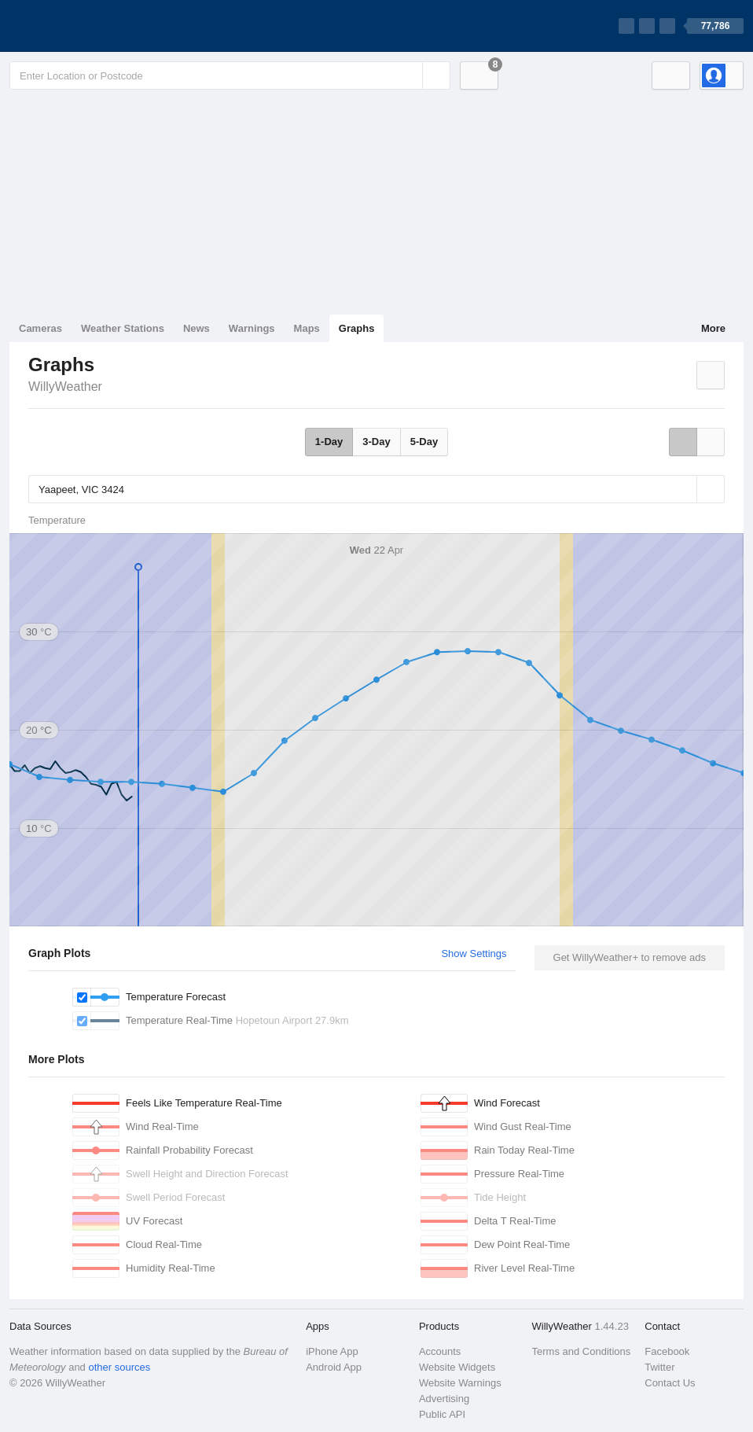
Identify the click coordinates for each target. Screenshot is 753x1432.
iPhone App (332, 1351)
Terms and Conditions (581, 1351)
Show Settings (473, 953)
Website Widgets (457, 1367)
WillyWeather (65, 386)
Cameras (40, 328)
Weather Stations (122, 328)
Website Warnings (460, 1383)
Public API (442, 1414)
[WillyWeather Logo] (83, 25)
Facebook (667, 1351)
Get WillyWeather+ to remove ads (629, 957)
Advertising (444, 1398)
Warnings (252, 328)
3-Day (376, 441)
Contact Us (670, 1383)
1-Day (329, 441)
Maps (307, 328)
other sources (119, 1367)
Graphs (357, 328)
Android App (334, 1367)
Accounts (440, 1351)
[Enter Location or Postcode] (229, 75)
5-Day (424, 441)
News (196, 328)
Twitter (659, 1367)
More (713, 328)
